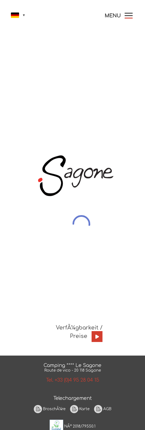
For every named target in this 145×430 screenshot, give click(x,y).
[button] (119, 16)
